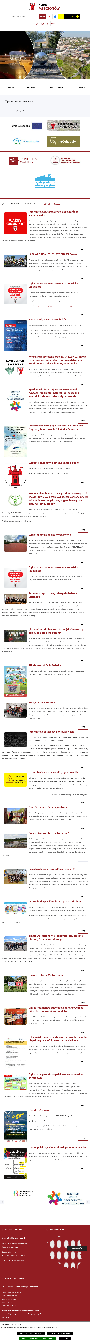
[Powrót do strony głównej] (3, 204)
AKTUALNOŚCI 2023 (31, 204)
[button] (15, 235)
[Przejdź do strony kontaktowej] (37, 23)
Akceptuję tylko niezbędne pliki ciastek (37, 1338)
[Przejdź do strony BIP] (49, 16)
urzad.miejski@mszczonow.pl (16, 1260)
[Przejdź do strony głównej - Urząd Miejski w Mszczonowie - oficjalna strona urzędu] (45, 7)
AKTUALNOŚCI (14, 204)
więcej (83, 249)
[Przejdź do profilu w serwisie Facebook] (55, 16)
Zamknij (65, 1338)
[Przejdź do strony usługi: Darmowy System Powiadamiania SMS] (48, 23)
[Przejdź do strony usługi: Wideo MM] (53, 23)
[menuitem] (10, 87)
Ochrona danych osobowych (30, 1333)
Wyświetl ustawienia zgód (60, 1333)
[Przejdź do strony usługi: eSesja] (42, 23)
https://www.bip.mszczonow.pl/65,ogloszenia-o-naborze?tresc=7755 (50, 306)
